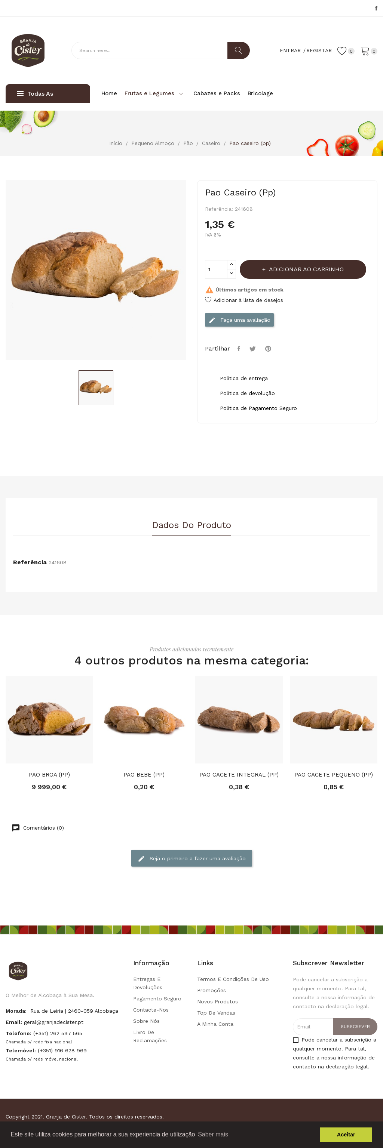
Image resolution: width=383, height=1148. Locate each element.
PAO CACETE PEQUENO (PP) (333, 774)
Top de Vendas (216, 1013)
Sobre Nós (146, 1021)
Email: (14, 1022)
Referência (30, 562)
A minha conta (215, 1024)
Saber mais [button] (213, 1134)
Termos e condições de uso (233, 979)
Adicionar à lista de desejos (244, 300)
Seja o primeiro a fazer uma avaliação (192, 858)
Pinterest (269, 348)
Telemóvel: (21, 1050)
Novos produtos (217, 1001)
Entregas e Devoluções (147, 983)
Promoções (211, 990)
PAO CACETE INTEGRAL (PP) (239, 774)
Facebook (376, 8)
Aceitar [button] (346, 1135)
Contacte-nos (151, 1010)
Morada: (16, 1011)
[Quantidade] (216, 269)
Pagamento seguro (157, 999)
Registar (319, 50)
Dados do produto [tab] (191, 525)
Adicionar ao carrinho (305, 269)
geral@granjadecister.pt (53, 1022)
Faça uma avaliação (239, 320)
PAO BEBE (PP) (144, 774)
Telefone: (18, 1033)
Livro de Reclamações (150, 1036)
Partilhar (240, 348)
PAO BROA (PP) (49, 774)
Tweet (253, 348)
